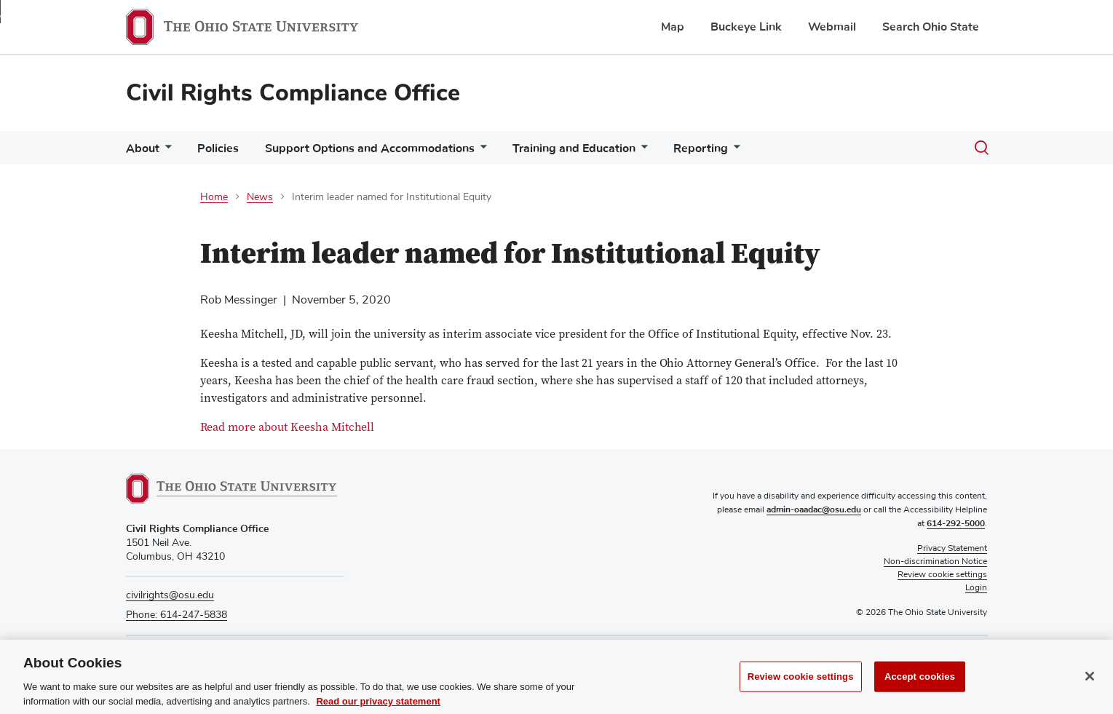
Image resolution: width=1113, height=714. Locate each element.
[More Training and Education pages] (641, 152)
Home (214, 197)
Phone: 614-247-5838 (176, 615)
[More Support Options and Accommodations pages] (480, 152)
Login (976, 588)
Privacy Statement (952, 548)
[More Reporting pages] (734, 152)
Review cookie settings (801, 687)
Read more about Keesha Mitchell (287, 428)
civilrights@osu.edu (170, 595)
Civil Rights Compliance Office (293, 92)
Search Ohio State (930, 27)
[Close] (1090, 687)
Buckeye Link (746, 27)
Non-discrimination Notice (935, 562)
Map (672, 27)
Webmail (832, 27)
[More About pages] (165, 152)
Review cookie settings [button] (942, 575)
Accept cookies (919, 687)
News (260, 197)
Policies (218, 148)
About (142, 148)
